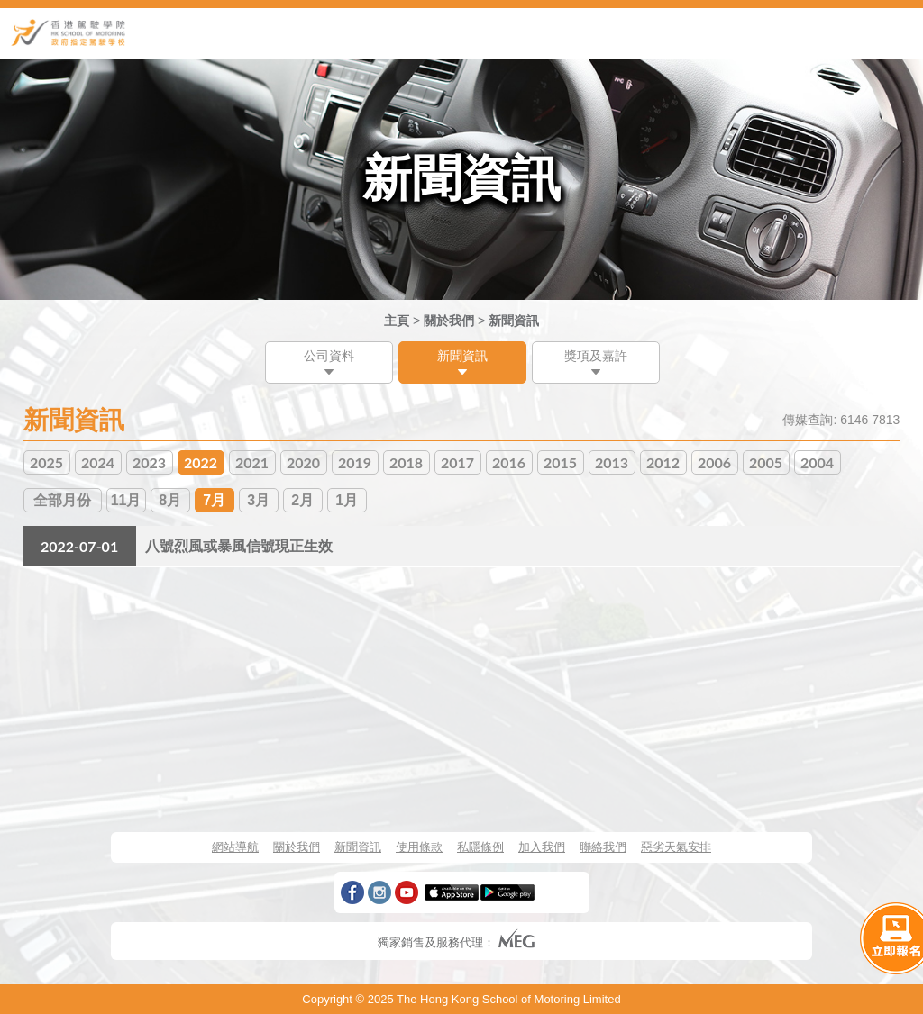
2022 (200, 462)
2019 (354, 462)
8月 (170, 500)
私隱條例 (480, 847)
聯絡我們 (603, 847)
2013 (611, 462)
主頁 (396, 320)
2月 (302, 500)
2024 (97, 462)
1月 (346, 500)
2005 (765, 462)
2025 (46, 462)
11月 (126, 500)
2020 (303, 462)
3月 (258, 500)
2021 (252, 462)
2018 (406, 462)
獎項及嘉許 (595, 356)
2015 (560, 462)
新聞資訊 (514, 320)
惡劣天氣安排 (676, 847)
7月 (214, 500)
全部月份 (62, 500)
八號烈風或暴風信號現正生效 (239, 546)
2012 (663, 462)
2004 (817, 462)
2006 (714, 462)
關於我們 (449, 320)
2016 (508, 462)
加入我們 (541, 847)
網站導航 (235, 847)
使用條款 (419, 847)
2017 (457, 462)
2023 (149, 462)
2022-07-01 (79, 546)
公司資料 (329, 356)
